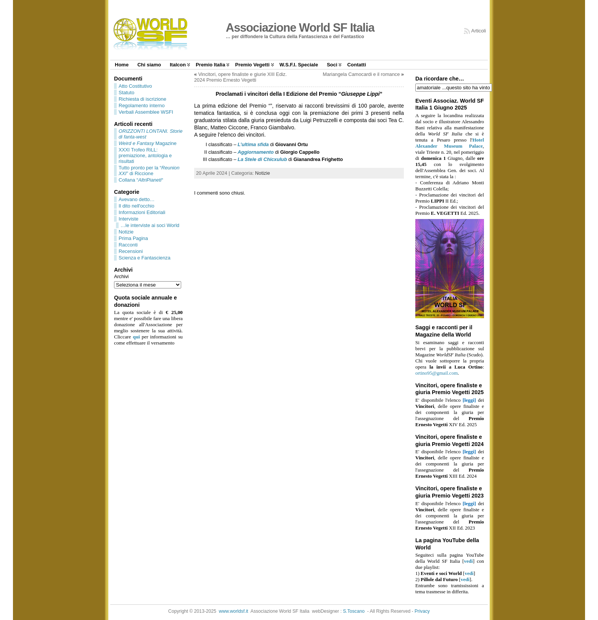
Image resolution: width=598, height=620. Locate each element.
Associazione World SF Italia (300, 27)
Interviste (128, 219)
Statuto (126, 92)
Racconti (128, 245)
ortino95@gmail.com (436, 373)
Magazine (148, 143)
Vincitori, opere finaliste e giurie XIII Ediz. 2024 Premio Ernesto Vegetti (240, 77)
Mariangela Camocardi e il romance (361, 74)
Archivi (121, 276)
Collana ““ (141, 180)
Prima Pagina (133, 238)
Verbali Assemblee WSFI (146, 112)
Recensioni (131, 251)
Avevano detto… (136, 199)
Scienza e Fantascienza (144, 258)
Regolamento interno (142, 105)
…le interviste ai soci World (150, 225)
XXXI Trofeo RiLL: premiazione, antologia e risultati (145, 155)
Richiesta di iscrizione (142, 99)
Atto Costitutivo (135, 86)
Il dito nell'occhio (136, 206)
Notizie (126, 232)
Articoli (478, 31)
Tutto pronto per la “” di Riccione (149, 170)
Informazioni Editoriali (142, 212)
